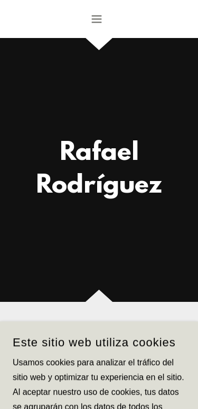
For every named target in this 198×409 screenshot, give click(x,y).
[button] (99, 19)
